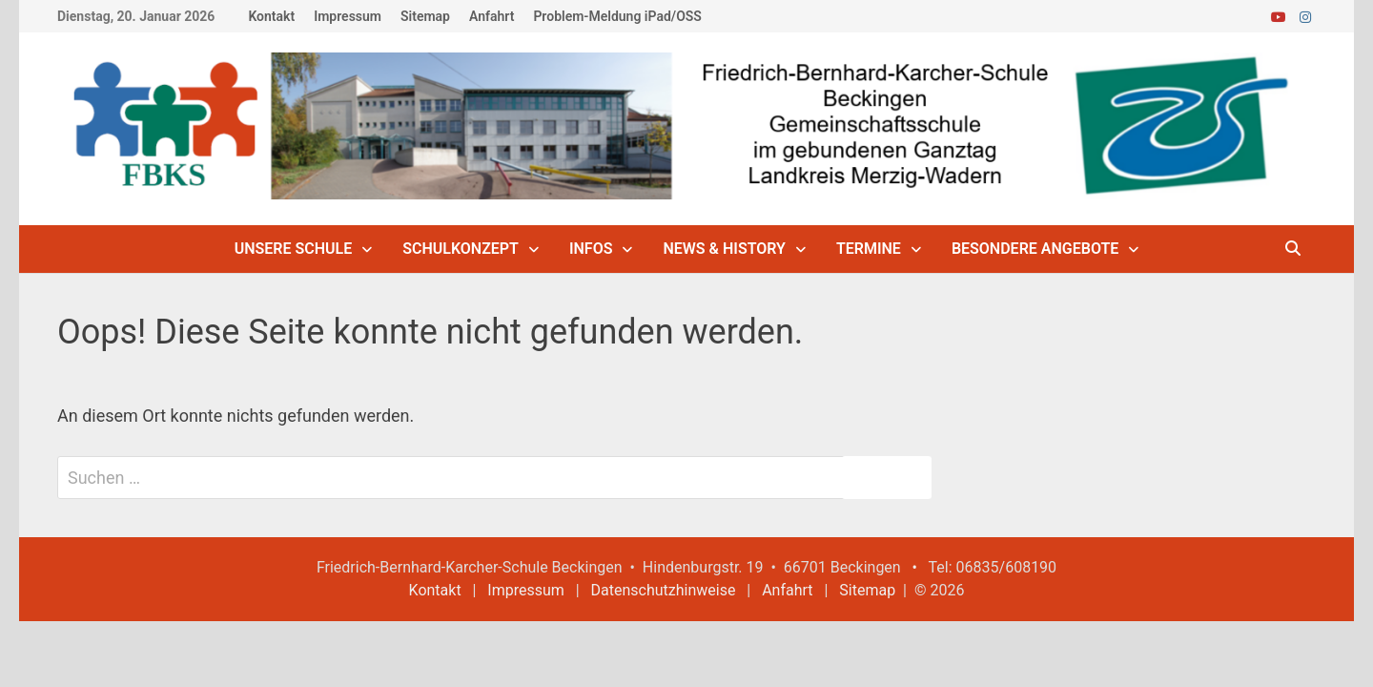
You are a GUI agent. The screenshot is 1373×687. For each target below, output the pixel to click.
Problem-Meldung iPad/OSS (617, 16)
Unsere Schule (294, 248)
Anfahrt (491, 16)
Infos (591, 248)
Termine (868, 248)
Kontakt (271, 16)
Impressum (347, 16)
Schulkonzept (460, 248)
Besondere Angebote (1035, 248)
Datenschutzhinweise (663, 590)
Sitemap (425, 16)
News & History (724, 248)
